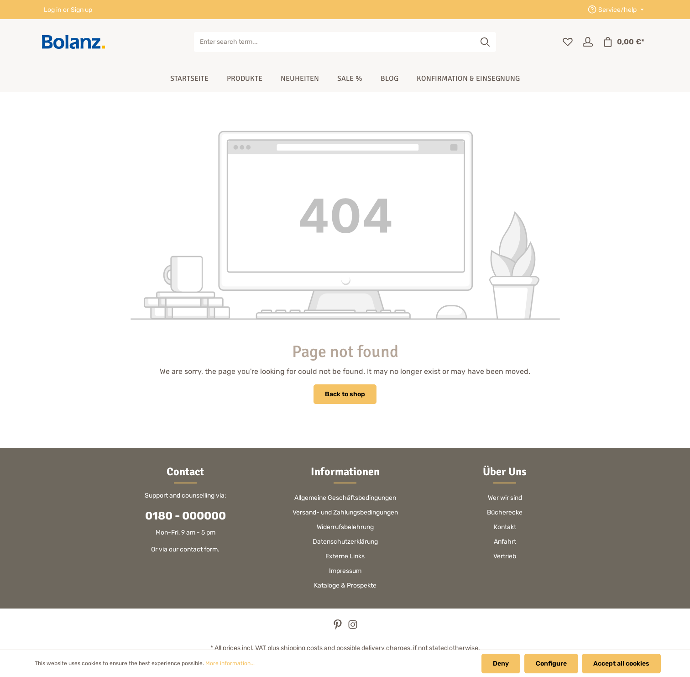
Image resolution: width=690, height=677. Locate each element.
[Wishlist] (568, 42)
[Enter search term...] (334, 42)
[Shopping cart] (623, 42)
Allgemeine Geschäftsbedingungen (345, 498)
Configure (551, 663)
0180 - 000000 (185, 515)
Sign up (81, 10)
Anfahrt (505, 542)
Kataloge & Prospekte (345, 585)
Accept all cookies (621, 663)
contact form (199, 549)
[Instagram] (353, 627)
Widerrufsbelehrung (345, 527)
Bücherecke (505, 512)
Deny (501, 663)
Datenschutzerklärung (345, 542)
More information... (230, 664)
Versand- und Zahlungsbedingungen (345, 512)
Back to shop (345, 394)
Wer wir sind (505, 498)
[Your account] (588, 42)
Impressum (345, 571)
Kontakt (505, 527)
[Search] (485, 42)
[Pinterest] (338, 627)
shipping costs (302, 648)
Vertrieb (504, 556)
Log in (52, 10)
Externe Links (345, 556)
